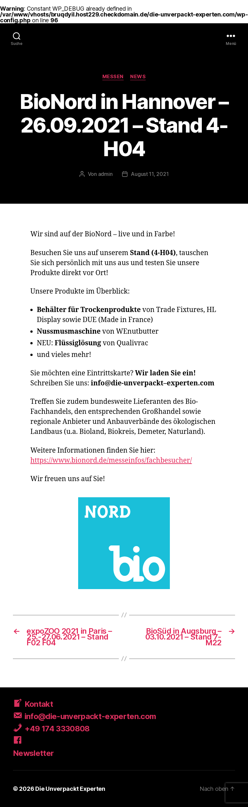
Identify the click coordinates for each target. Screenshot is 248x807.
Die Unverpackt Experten (70, 788)
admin (105, 174)
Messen (113, 77)
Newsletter (33, 753)
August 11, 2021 (150, 174)
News (138, 77)
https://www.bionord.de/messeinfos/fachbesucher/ (111, 460)
